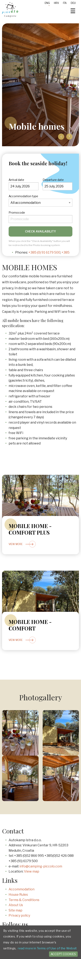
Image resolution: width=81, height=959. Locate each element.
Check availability (40, 231)
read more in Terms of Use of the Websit (47, 948)
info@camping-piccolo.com (40, 866)
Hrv (56, 3)
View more (25, 544)
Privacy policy (19, 915)
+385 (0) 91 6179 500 (44, 252)
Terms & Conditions (24, 900)
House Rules (18, 895)
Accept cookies (63, 954)
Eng (47, 3)
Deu (73, 3)
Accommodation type (23, 196)
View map (31, 871)
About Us (16, 905)
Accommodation (21, 889)
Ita (65, 3)
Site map (15, 910)
